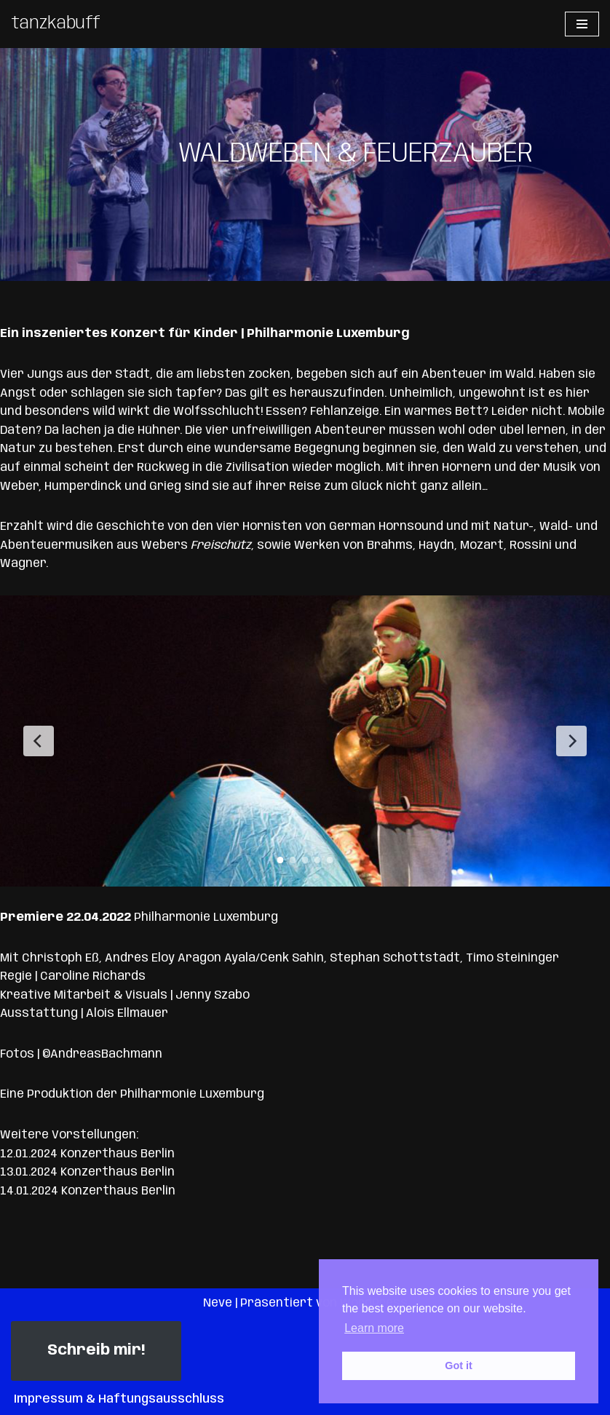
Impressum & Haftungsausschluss (119, 1399)
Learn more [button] (374, 1328)
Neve (217, 1303)
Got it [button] (458, 1365)
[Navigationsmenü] (582, 24)
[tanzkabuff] (55, 24)
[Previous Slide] (38, 741)
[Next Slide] (571, 741)
